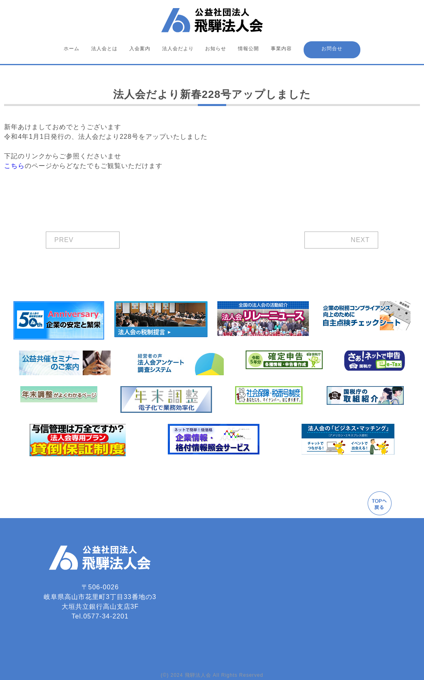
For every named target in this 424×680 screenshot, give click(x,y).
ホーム (71, 48)
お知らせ (215, 48)
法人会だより (178, 48)
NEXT (360, 239)
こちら (14, 165)
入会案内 (139, 48)
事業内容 (281, 48)
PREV (64, 239)
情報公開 (248, 48)
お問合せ (332, 48)
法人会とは (104, 48)
